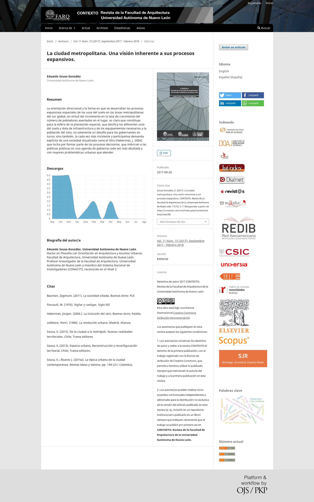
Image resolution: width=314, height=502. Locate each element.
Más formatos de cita (172, 221)
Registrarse (254, 3)
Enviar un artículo (233, 47)
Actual (86, 28)
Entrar (269, 3)
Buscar (264, 28)
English (224, 71)
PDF (165, 153)
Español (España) (230, 77)
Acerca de (66, 28)
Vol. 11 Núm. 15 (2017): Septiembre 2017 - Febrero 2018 (106, 41)
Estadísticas (122, 28)
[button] (230, 95)
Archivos (102, 28)
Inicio (48, 28)
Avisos (141, 28)
